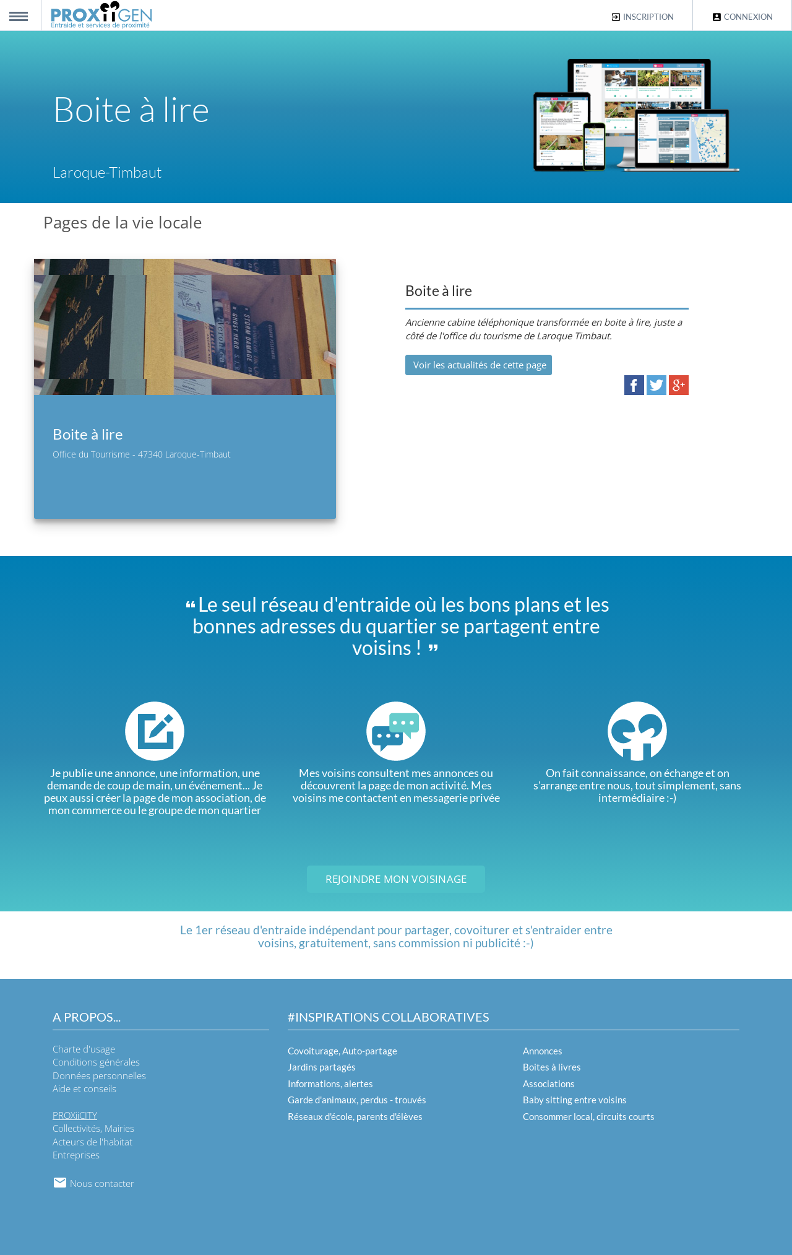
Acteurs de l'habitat (92, 1142)
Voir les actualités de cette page (478, 364)
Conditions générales (96, 1062)
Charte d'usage (84, 1049)
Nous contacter (93, 1183)
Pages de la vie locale (122, 222)
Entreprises (76, 1155)
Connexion (742, 17)
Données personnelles (99, 1075)
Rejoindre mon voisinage (396, 879)
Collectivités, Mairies (93, 1128)
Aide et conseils (84, 1088)
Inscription (642, 17)
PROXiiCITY (75, 1115)
